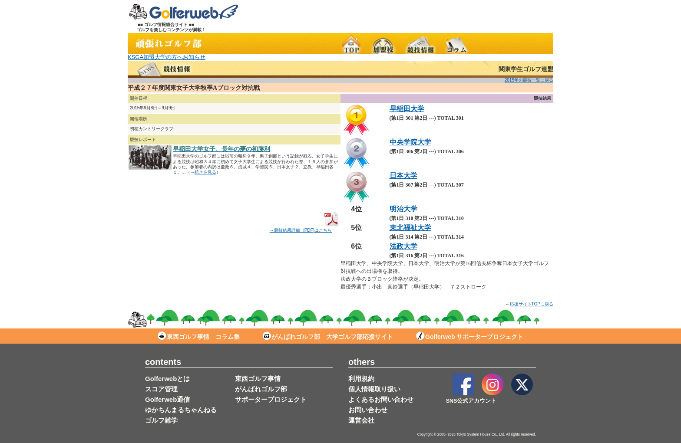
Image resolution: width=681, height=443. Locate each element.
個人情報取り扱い (374, 389)
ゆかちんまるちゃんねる (181, 409)
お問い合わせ (367, 409)
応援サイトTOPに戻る (531, 304)
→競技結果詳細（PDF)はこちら (305, 228)
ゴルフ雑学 (161, 420)
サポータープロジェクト (271, 399)
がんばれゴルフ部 (261, 389)
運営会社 (361, 420)
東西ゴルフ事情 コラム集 (199, 336)
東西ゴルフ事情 (258, 378)
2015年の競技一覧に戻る (529, 80)
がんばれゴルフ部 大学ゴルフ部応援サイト (327, 336)
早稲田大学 (407, 108)
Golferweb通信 (167, 399)
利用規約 (361, 378)
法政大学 (403, 246)
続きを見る (205, 172)
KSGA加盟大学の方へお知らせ (166, 57)
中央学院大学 (410, 142)
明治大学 (403, 209)
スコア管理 (161, 389)
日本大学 (403, 175)
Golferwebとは (167, 378)
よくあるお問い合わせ (380, 399)
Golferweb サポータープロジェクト (469, 336)
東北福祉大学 (410, 227)
